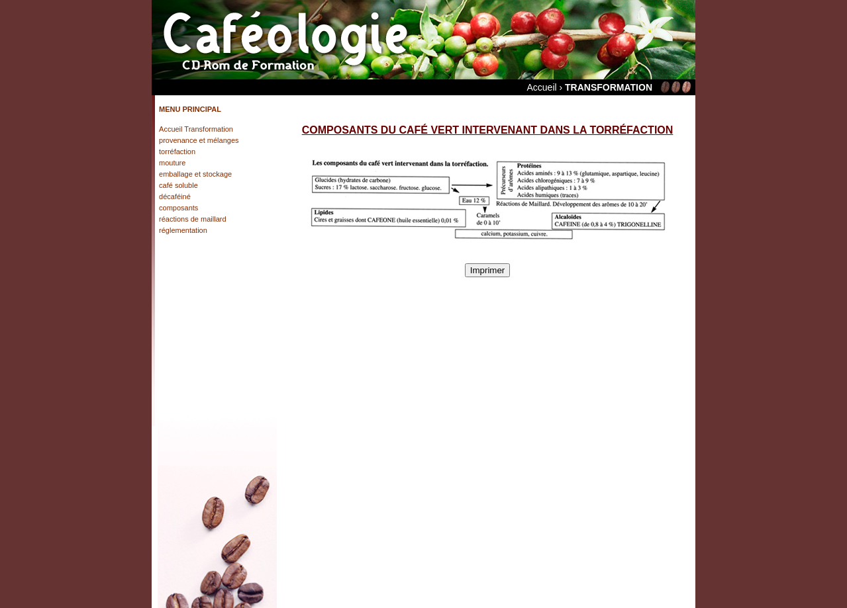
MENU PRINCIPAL (190, 109)
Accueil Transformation (196, 129)
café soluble (178, 185)
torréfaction (177, 151)
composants (178, 208)
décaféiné (175, 196)
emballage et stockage (195, 174)
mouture (172, 163)
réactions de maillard (192, 219)
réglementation (183, 230)
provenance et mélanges (198, 140)
